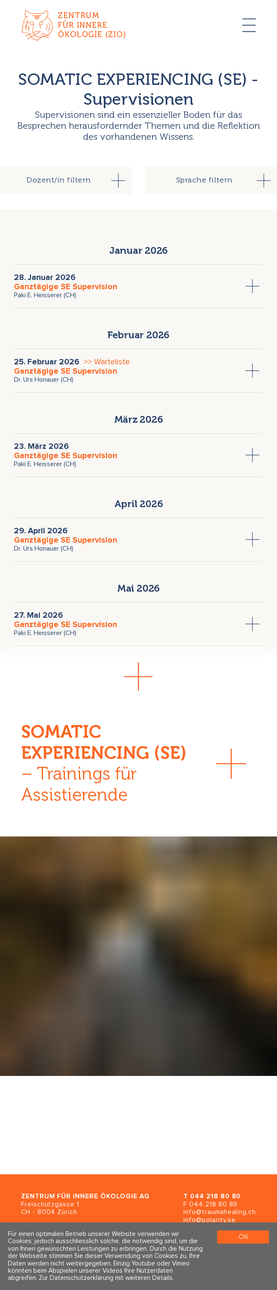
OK (243, 1237)
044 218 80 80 (215, 1196)
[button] (138, 677)
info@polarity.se (209, 1220)
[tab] (66, 180)
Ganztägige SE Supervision (65, 287)
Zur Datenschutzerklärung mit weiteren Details (105, 1278)
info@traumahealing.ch (219, 1212)
